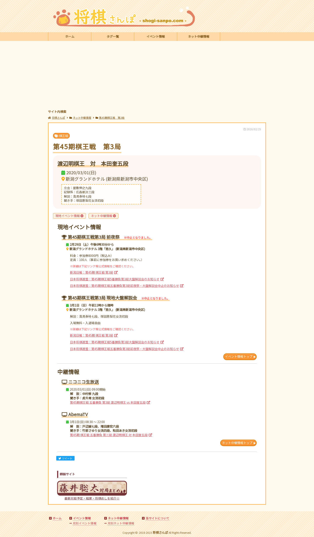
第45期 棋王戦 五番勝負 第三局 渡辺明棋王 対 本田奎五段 (109, 435)
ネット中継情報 (198, 36)
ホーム (69, 36)
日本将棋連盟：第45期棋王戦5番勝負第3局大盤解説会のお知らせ (114, 279)
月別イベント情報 (85, 523)
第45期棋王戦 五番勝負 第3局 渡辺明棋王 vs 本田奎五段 (108, 402)
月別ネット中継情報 (121, 523)
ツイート (65, 458)
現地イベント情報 (69, 215)
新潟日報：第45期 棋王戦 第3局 (91, 272)
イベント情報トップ (239, 356)
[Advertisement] (157, 75)
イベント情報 (156, 36)
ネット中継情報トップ (237, 442)
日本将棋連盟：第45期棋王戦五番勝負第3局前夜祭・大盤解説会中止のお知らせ (124, 285)
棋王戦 (61, 136)
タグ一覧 (113, 36)
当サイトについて (157, 518)
